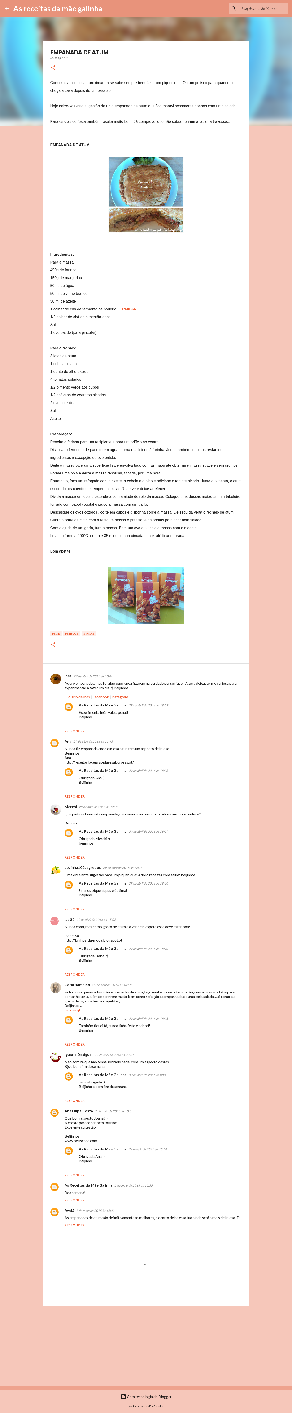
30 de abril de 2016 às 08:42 (148, 1075)
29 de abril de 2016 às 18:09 (148, 831)
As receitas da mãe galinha (57, 8)
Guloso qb (73, 1010)
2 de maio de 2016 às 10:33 (114, 1111)
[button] (53, 68)
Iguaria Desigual (78, 1054)
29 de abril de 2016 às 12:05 (98, 807)
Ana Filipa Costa (79, 1111)
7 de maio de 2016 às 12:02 (95, 1210)
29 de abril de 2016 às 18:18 (111, 985)
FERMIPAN (126, 309)
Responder (75, 731)
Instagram (120, 696)
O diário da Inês (77, 696)
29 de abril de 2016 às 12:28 (122, 868)
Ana (68, 741)
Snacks (88, 633)
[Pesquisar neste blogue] (263, 8)
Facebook (100, 696)
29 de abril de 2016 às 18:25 (148, 1018)
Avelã (69, 1210)
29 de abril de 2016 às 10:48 (93, 676)
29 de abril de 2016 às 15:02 (96, 919)
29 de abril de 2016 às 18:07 (148, 705)
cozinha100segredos (83, 867)
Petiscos (71, 633)
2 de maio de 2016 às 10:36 (148, 1149)
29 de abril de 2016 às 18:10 (148, 883)
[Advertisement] (146, 1346)
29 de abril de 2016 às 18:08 (148, 771)
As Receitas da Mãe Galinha (103, 705)
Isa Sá (69, 919)
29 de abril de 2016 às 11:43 (93, 741)
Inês (68, 676)
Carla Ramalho (77, 984)
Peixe (56, 633)
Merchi (71, 806)
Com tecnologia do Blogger (146, 1396)
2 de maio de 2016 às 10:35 (133, 1185)
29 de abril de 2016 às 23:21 (114, 1055)
